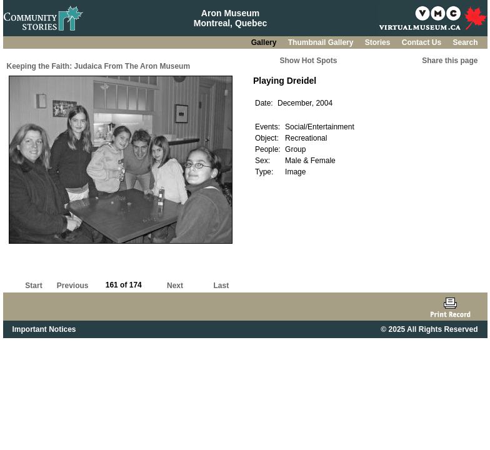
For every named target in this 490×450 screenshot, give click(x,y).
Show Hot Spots (309, 60)
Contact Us (423, 42)
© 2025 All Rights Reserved (429, 329)
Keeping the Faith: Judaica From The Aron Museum (99, 66)
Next (175, 285)
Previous (73, 285)
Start (33, 285)
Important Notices (44, 329)
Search (465, 42)
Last (221, 285)
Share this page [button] (450, 60)
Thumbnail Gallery (322, 42)
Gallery (265, 42)
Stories (378, 42)
